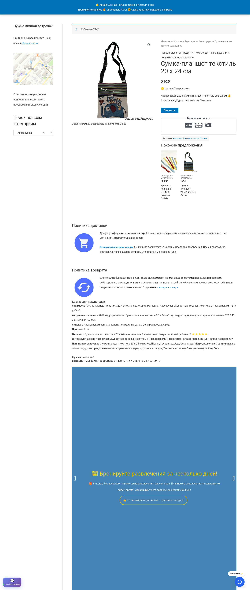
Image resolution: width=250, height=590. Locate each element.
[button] (149, 45)
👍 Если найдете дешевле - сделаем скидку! (153, 418)
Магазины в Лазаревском (95, 574)
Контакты (70, 574)
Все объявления (36, 574)
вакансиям (164, 450)
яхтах (75, 450)
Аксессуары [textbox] (30, 133)
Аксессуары (206, 41)
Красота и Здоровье (185, 41)
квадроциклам (117, 450)
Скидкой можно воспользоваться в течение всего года (153, 529)
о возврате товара (168, 287)
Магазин (165, 41)
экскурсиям (196, 446)
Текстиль (203, 138)
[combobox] (33, 133)
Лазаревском (30, 43)
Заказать (169, 110)
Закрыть (167, 9)
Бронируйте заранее (90, 9)
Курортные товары (191, 138)
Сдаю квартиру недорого (146, 9)
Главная (18, 574)
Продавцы (55, 574)
